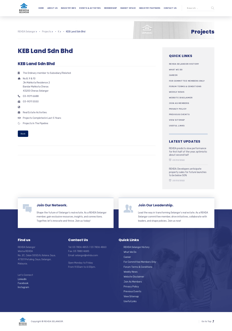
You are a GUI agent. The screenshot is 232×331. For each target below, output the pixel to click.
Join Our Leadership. (155, 205)
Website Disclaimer (181, 97)
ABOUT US (52, 8)
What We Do (176, 69)
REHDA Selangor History (184, 64)
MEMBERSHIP (110, 8)
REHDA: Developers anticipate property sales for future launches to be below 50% (187, 172)
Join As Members (179, 103)
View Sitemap (177, 120)
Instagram (23, 287)
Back (23, 134)
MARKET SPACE (128, 8)
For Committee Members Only (187, 81)
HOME (41, 8)
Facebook (23, 283)
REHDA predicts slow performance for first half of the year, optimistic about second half (188, 151)
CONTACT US (170, 8)
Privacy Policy (178, 109)
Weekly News (176, 92)
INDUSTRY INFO (68, 8)
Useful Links (177, 125)
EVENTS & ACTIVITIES (90, 8)
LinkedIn (22, 279)
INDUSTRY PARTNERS (149, 8)
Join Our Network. (52, 205)
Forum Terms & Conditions (185, 86)
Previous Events (179, 114)
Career (173, 75)
